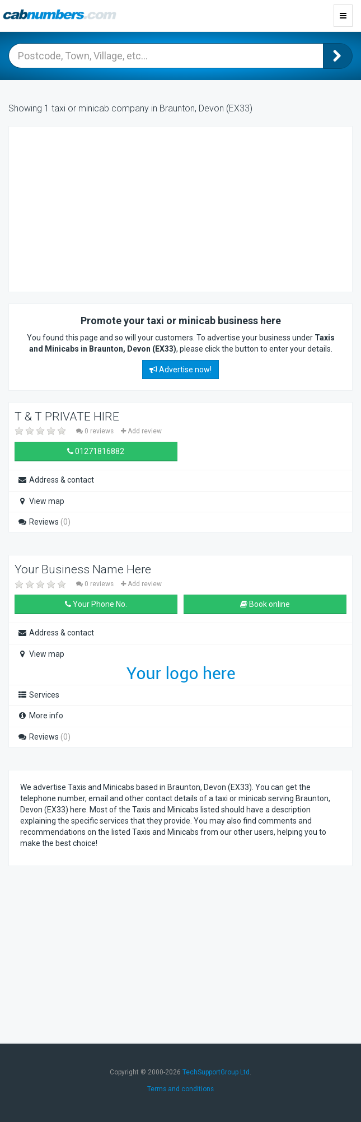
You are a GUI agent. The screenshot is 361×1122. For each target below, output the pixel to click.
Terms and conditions (180, 1089)
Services (38, 694)
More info (40, 715)
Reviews (44, 521)
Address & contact (55, 479)
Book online (265, 604)
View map (40, 501)
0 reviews (95, 431)
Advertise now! (180, 369)
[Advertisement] (109, 208)
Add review (141, 431)
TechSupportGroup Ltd (216, 1072)
